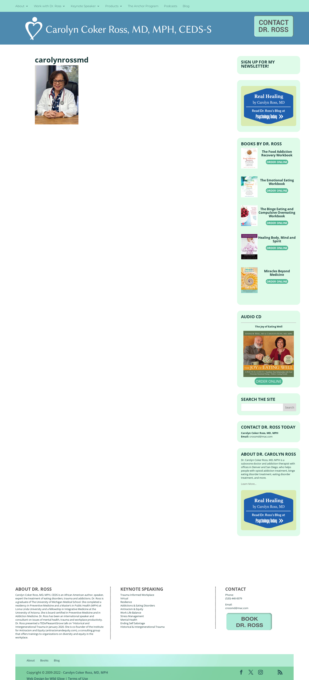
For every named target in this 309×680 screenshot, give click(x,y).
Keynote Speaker (83, 6)
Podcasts (170, 6)
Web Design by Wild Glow (46, 674)
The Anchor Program (143, 6)
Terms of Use (78, 674)
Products (111, 6)
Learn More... (248, 479)
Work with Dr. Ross (47, 6)
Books (44, 656)
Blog (186, 6)
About (19, 6)
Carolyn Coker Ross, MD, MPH (85, 668)
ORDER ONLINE (277, 157)
